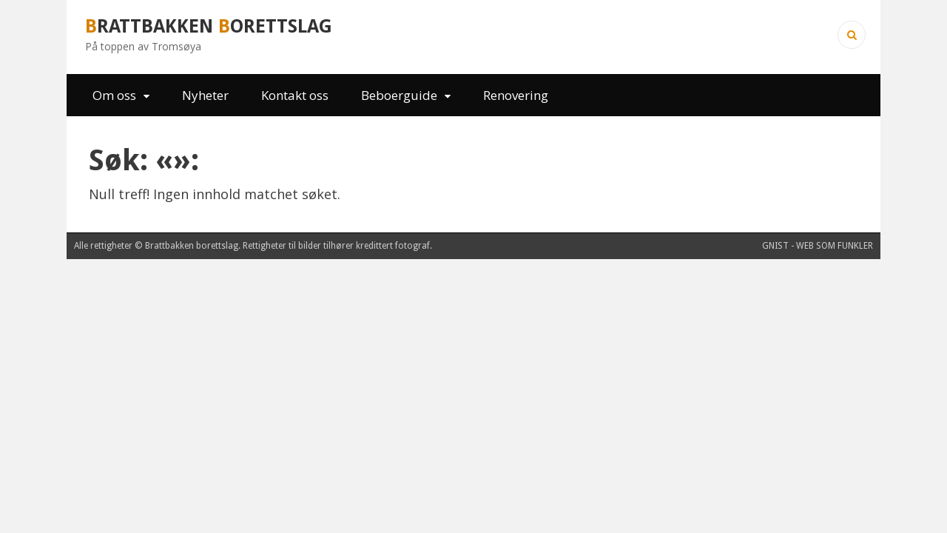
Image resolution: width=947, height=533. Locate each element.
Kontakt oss (294, 95)
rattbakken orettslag (208, 26)
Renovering (515, 95)
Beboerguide (399, 95)
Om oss (114, 95)
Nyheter (205, 95)
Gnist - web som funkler (817, 246)
